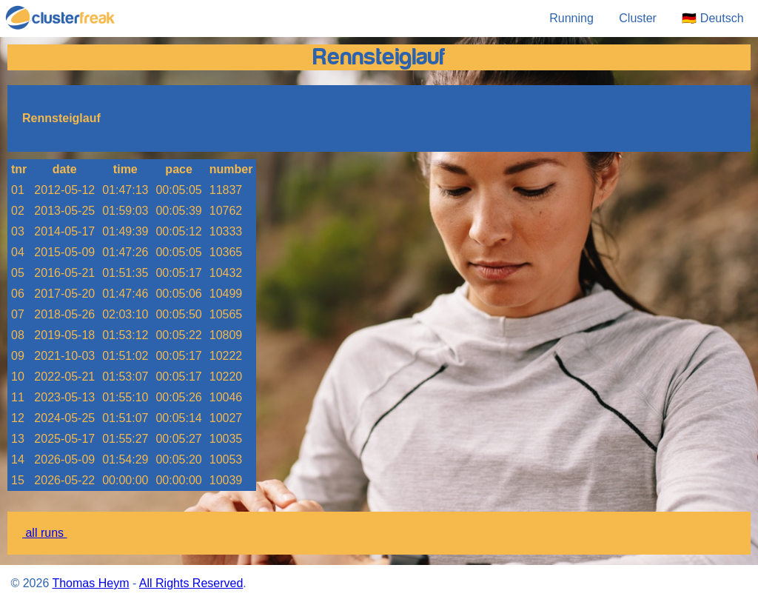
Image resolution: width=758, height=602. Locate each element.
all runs (44, 532)
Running (571, 18)
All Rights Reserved (191, 583)
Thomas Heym (90, 583)
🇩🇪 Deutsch (714, 18)
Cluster (638, 18)
